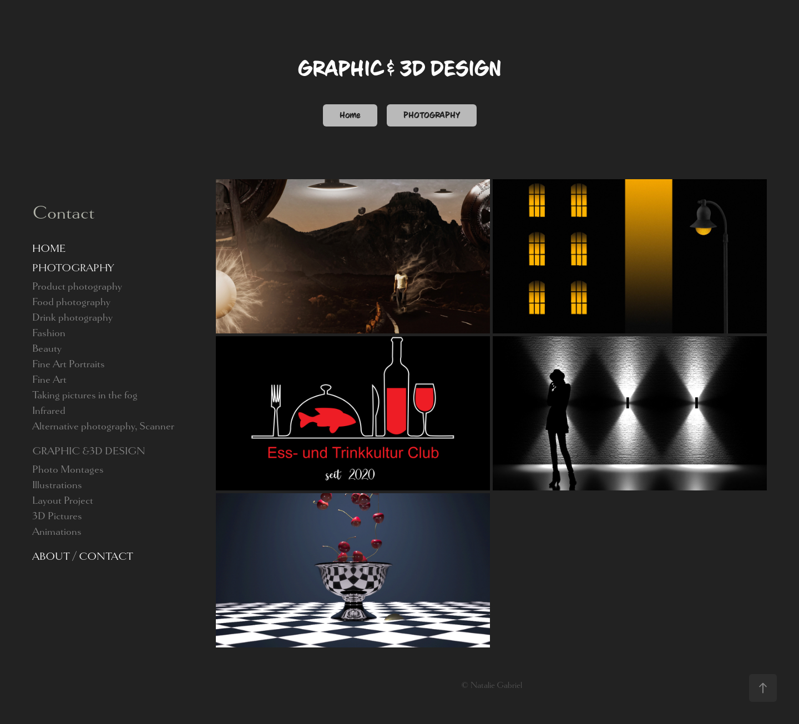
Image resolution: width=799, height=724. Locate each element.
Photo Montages (68, 469)
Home (350, 115)
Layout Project (62, 500)
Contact (63, 212)
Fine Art (49, 379)
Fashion (48, 333)
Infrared (48, 410)
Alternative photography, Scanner (103, 426)
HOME (48, 248)
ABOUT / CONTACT (82, 556)
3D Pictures (57, 516)
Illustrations (57, 485)
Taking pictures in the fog (85, 395)
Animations (57, 531)
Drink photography (72, 317)
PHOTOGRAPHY (431, 115)
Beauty (47, 348)
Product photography (77, 286)
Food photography (71, 301)
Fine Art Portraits (68, 364)
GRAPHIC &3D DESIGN (88, 451)
